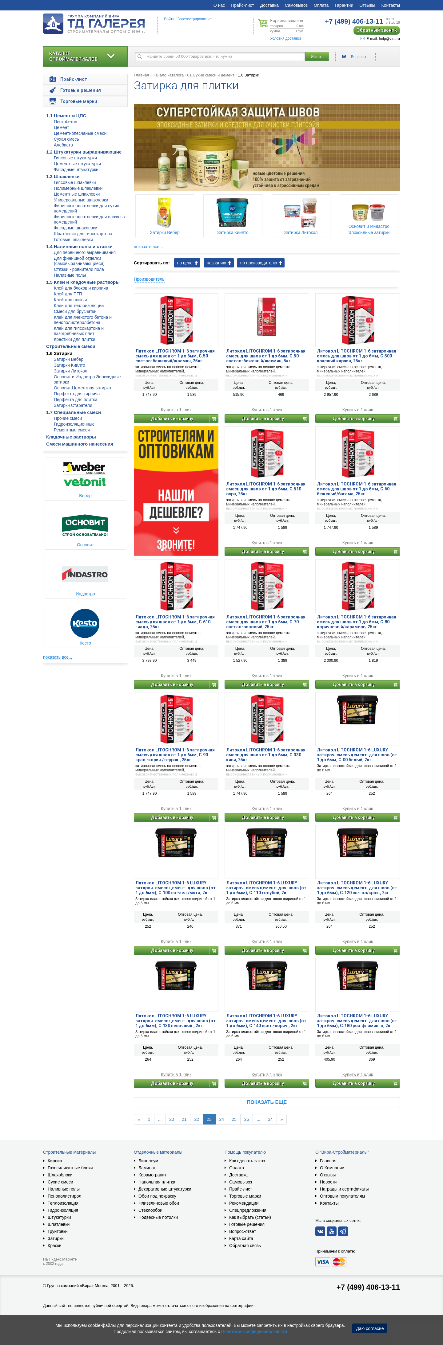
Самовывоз (296, 5)
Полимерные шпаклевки (78, 188)
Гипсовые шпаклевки (75, 182)
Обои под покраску (157, 1196)
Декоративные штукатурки (164, 1189)
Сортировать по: (152, 262)
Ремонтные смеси (72, 429)
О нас (219, 5)
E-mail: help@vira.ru (380, 39)
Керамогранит (152, 1174)
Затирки (56, 1238)
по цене (185, 262)
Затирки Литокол (70, 370)
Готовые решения (247, 1224)
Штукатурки (59, 1217)
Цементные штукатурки (77, 163)
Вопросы (358, 57)
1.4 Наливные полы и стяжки (79, 246)
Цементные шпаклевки (77, 194)
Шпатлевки (59, 1224)
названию (216, 262)
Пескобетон (65, 121)
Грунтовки (58, 1231)
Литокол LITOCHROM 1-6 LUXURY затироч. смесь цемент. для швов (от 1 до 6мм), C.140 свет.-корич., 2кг (266, 1020)
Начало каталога (168, 75)
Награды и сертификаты (344, 1189)
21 (184, 1119)
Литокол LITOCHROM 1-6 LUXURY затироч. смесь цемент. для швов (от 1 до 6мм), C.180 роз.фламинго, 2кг (357, 1020)
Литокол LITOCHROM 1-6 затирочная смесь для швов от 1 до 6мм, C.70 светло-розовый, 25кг (265, 621)
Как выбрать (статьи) (250, 1217)
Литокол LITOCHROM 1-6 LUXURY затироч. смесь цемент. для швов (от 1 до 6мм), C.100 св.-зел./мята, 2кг (175, 887)
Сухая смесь (66, 139)
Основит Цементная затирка (82, 387)
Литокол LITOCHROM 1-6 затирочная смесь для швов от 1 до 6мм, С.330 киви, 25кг (265, 754)
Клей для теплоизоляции (79, 305)
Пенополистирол (64, 1196)
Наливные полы (70, 275)
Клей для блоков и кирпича (81, 288)
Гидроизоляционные (74, 424)
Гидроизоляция (63, 1210)
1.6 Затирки (59, 353)
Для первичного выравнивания (85, 252)
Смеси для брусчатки (75, 311)
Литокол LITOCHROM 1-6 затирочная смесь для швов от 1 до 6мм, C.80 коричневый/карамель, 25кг (356, 621)
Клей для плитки (70, 299)
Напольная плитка (156, 1181)
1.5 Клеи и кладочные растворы (83, 282)
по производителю (258, 262)
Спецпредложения (247, 1210)
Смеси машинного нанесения (79, 443)
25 (234, 1119)
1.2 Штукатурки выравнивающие (84, 151)
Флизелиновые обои (158, 1203)
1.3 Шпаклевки (63, 176)
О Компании (332, 1167)
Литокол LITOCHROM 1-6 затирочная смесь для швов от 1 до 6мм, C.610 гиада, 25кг (175, 621)
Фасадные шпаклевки (75, 227)
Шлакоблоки (60, 1174)
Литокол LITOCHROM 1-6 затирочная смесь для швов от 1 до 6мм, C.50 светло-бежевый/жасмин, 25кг (175, 356)
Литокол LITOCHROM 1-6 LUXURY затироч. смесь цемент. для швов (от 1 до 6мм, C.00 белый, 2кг (357, 754)
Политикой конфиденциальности (254, 1331)
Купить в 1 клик (176, 409)
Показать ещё (267, 1102)
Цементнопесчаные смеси (80, 133)
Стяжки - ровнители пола (79, 269)
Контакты (390, 5)
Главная (141, 75)
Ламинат (147, 1167)
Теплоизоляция (63, 1203)
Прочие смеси (68, 418)
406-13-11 (354, 21)
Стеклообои (150, 1210)
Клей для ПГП (68, 293)
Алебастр (63, 144)
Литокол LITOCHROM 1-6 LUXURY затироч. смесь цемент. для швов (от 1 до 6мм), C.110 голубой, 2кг (266, 887)
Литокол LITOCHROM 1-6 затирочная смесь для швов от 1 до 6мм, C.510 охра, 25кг (265, 488)
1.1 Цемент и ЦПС (66, 115)
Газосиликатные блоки (70, 1167)
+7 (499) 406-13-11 (368, 1287)
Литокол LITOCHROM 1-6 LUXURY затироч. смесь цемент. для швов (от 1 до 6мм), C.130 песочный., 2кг (175, 1020)
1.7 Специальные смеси (73, 412)
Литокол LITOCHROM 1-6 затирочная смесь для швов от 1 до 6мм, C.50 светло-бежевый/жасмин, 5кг (265, 356)
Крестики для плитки (74, 339)
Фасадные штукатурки (76, 169)
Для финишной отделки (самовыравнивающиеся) (79, 261)
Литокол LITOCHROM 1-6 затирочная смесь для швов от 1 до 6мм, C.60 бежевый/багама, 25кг (356, 488)
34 (270, 1119)
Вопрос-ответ (242, 1231)
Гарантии (344, 5)
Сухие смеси (60, 1181)
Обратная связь (245, 1245)
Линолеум (148, 1160)
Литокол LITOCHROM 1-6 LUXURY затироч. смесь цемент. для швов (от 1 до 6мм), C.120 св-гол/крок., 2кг (357, 887)
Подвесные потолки (158, 1217)
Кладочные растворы (71, 436)
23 (209, 1119)
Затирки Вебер (68, 359)
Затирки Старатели (73, 405)
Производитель (149, 279)
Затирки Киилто (69, 365)
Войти (169, 19)
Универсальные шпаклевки (81, 199)
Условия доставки (285, 38)
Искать (317, 56)
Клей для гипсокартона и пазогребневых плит (79, 331)
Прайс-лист (242, 5)
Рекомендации (243, 1203)
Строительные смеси (70, 346)
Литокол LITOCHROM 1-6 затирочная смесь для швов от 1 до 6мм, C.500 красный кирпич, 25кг (356, 356)
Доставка (269, 5)
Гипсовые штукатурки (75, 157)
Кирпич (55, 1160)
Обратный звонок (377, 30)
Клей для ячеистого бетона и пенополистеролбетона (83, 320)
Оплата (321, 5)
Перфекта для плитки (75, 399)
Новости (328, 1181)
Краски (55, 1245)
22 (196, 1119)
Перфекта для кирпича (77, 393)
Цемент (61, 127)
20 (171, 1119)
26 (246, 1119)
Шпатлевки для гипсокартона (83, 233)
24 (221, 1119)
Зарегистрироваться (195, 19)
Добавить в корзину (172, 418)
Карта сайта (241, 1238)
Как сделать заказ (247, 1160)
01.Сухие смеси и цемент (210, 75)
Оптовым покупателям (342, 1196)
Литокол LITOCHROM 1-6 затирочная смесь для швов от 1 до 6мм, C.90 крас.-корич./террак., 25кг (175, 754)
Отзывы (367, 5)
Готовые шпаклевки (73, 239)
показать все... (57, 657)
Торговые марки (245, 1196)
